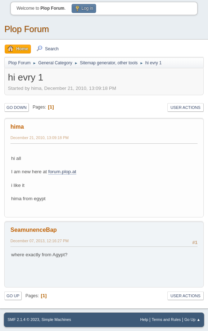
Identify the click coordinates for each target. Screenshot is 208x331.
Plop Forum (26, 29)
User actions (185, 107)
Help (144, 319)
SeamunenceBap (33, 230)
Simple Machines (56, 319)
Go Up (12, 296)
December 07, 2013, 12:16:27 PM (39, 241)
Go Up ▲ (192, 319)
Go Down (16, 107)
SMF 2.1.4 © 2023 (23, 319)
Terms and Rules (166, 319)
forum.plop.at (62, 171)
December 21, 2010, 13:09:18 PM (39, 137)
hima (17, 127)
